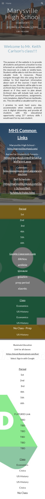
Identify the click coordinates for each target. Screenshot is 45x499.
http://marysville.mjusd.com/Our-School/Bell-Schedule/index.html (23, 188)
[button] (3, 3)
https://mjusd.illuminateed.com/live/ (22, 354)
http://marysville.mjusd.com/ (22, 148)
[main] (22, 20)
